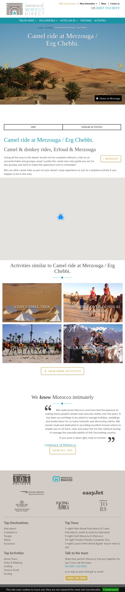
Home (40, 27)
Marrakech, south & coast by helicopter (87, 532)
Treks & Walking (13, 562)
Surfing (8, 573)
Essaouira (9, 543)
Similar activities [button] (91, 127)
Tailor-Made (27, 20)
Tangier (8, 535)
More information (88, 3)
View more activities (62, 371)
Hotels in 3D (69, 20)
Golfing (8, 566)
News (103, 3)
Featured (86, 20)
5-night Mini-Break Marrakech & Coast (87, 528)
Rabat (7, 539)
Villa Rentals (48, 20)
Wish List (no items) (67, 3)
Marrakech (10, 528)
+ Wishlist (111, 158)
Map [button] (33, 127)
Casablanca (10, 532)
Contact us (114, 3)
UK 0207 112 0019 (76, 566)
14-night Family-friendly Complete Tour (87, 539)
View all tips (63, 450)
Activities (100, 20)
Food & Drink (11, 569)
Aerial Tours (10, 558)
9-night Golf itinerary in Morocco (84, 535)
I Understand (110, 589)
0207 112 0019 (107, 8)
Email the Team (76, 578)
